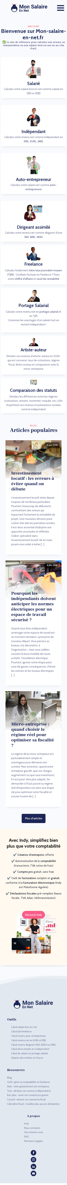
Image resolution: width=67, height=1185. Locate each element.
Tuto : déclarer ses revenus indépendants (29, 1090)
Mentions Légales (33, 1141)
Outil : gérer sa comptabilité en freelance (28, 1082)
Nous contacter (32, 1128)
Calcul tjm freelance (21, 1031)
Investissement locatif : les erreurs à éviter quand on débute (32, 481)
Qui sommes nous (33, 1132)
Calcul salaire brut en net (24, 1027)
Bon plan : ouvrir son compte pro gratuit (27, 1095)
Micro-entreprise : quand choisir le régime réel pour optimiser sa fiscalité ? (32, 734)
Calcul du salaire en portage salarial (29, 1053)
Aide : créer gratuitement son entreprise (28, 1086)
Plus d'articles (33, 818)
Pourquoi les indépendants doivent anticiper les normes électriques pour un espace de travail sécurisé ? (33, 606)
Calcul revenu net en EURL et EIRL (28, 1040)
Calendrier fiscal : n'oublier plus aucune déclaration (33, 1103)
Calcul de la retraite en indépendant (30, 1049)
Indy (26, 1123)
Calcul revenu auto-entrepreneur (28, 1035)
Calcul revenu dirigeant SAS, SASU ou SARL (33, 1044)
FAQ (26, 1136)
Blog (9, 1077)
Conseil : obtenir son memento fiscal (26, 1099)
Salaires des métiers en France (27, 1057)
